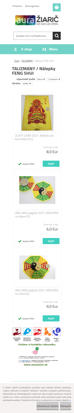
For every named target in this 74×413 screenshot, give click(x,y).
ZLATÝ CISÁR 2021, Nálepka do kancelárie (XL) (34, 137)
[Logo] (37, 20)
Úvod (16, 61)
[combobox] (41, 79)
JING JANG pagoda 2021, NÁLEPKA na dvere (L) (36, 292)
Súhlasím (65, 406)
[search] (57, 36)
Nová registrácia (32, 6)
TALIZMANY (27, 61)
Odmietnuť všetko (48, 406)
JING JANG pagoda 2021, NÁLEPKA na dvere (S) (36, 214)
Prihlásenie (17, 6)
